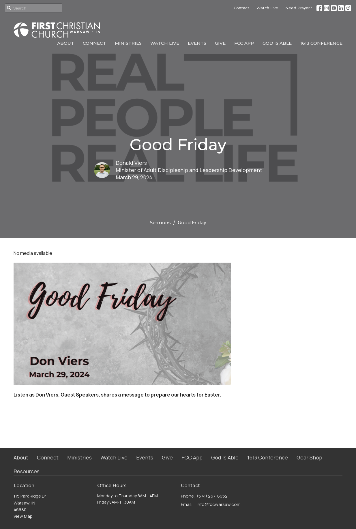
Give (220, 43)
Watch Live (267, 7)
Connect (94, 43)
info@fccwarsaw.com (219, 504)
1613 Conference (321, 43)
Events (197, 43)
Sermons (160, 222)
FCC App (244, 43)
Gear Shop (309, 457)
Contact (241, 7)
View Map (23, 516)
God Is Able (277, 43)
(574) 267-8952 (212, 496)
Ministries (128, 43)
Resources (27, 471)
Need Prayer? (298, 7)
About (65, 43)
